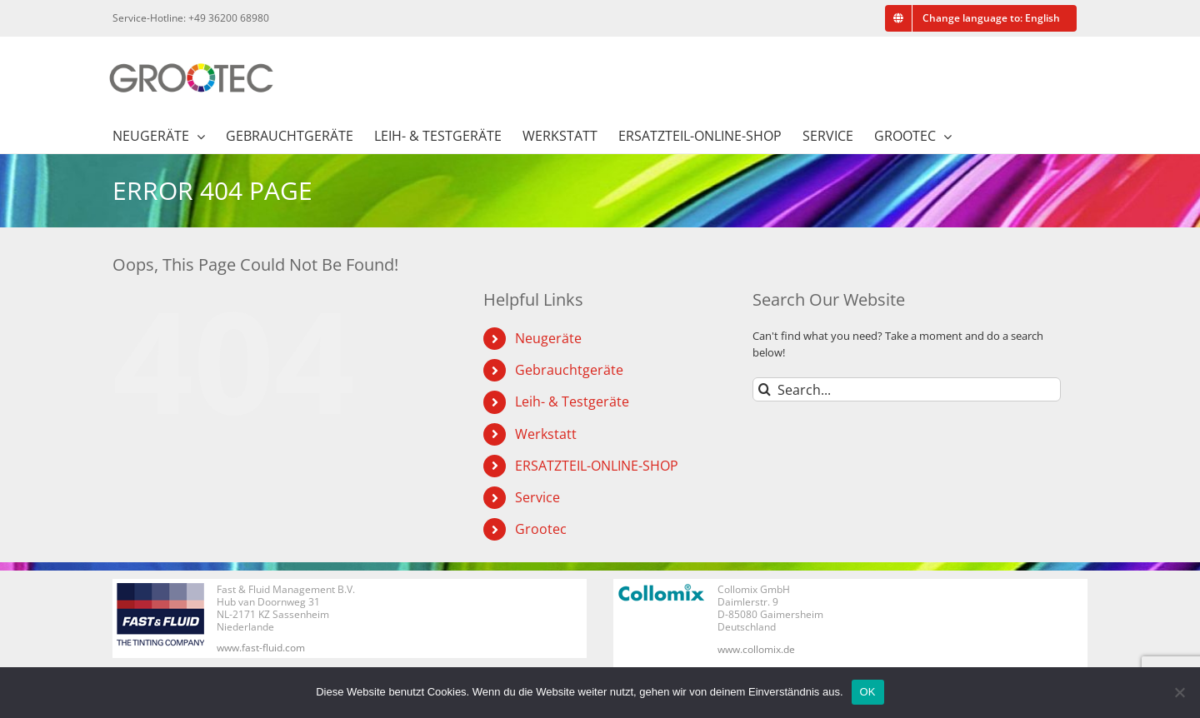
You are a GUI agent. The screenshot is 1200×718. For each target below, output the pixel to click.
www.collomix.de (756, 649)
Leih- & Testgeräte (572, 401)
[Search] (764, 389)
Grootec (541, 529)
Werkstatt (546, 434)
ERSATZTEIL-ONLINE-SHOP (596, 465)
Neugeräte (548, 338)
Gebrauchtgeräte (569, 370)
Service (537, 497)
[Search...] (906, 389)
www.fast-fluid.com (261, 648)
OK (868, 692)
